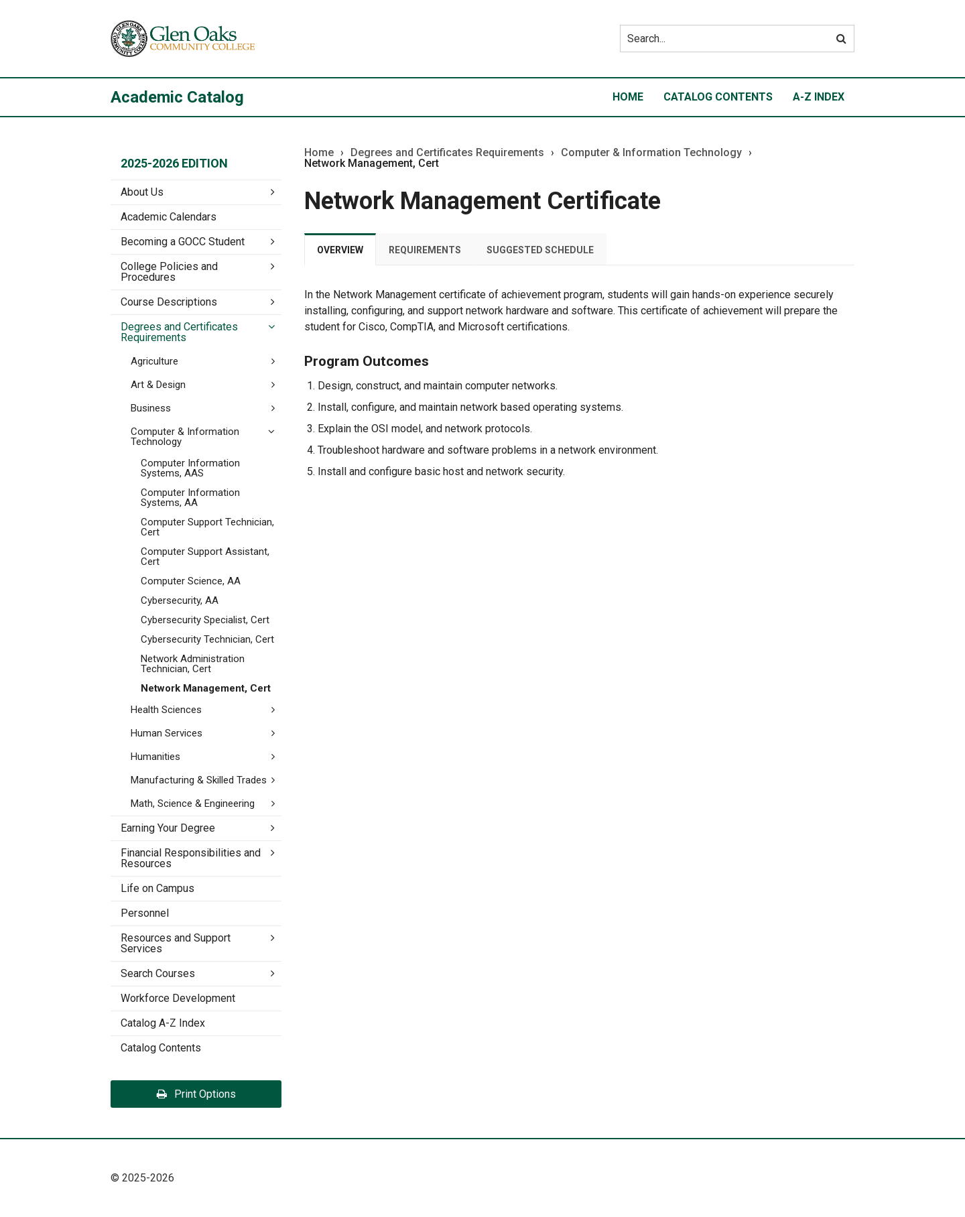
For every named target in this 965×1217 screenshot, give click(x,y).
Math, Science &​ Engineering (193, 803)
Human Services (166, 733)
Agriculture (154, 361)
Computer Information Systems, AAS (190, 468)
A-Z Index (818, 96)
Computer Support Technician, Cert (207, 527)
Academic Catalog (177, 97)
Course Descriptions (169, 302)
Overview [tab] (340, 250)
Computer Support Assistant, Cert (205, 557)
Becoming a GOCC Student (183, 241)
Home (628, 96)
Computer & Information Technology (651, 152)
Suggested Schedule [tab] (540, 250)
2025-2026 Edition (174, 163)
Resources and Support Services (176, 943)
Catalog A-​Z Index (163, 1023)
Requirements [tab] (425, 250)
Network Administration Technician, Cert (193, 664)
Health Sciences (166, 710)
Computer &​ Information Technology (185, 437)
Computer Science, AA (191, 581)
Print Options (196, 1094)
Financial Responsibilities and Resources (191, 858)
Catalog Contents (718, 96)
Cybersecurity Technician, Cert (207, 639)
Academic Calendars (168, 216)
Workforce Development (178, 998)
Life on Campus (157, 888)
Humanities (155, 757)
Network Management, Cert (206, 688)
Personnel (145, 913)
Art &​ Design (158, 385)
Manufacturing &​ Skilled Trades (199, 780)
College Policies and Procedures (169, 271)
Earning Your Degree (168, 828)
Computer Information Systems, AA (190, 498)
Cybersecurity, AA (179, 600)
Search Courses (158, 973)
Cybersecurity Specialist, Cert (205, 620)
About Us (142, 192)
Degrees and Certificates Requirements (179, 332)
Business (151, 408)
